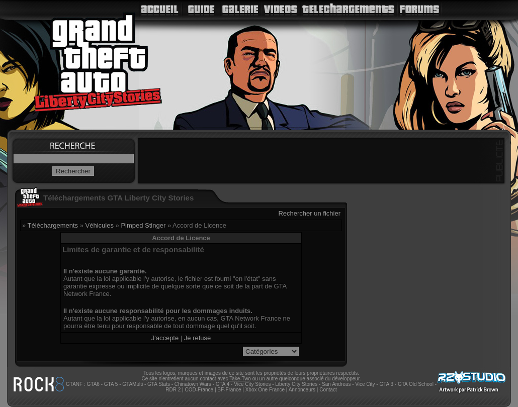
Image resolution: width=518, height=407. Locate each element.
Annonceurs (302, 389)
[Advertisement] (321, 160)
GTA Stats (158, 384)
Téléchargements (53, 225)
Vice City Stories (252, 384)
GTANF (74, 384)
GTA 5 (111, 384)
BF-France (229, 389)
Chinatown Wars (193, 384)
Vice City (365, 384)
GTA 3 (386, 384)
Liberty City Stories (296, 384)
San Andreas (336, 384)
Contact (327, 389)
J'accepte (165, 338)
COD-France (199, 389)
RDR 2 (173, 389)
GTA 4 (223, 384)
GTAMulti (132, 384)
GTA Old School (416, 384)
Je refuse (197, 338)
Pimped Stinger (143, 225)
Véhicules (99, 225)
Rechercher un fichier (309, 213)
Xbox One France (265, 389)
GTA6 (93, 384)
